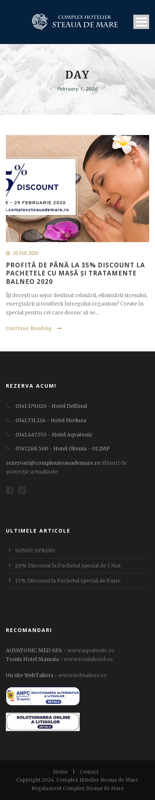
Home (60, 772)
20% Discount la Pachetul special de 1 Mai (67, 565)
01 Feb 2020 (26, 253)
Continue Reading (34, 328)
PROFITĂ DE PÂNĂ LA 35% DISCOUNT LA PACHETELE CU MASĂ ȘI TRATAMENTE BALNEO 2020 (75, 273)
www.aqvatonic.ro (90, 650)
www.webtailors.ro (82, 675)
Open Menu (141, 22)
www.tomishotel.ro (88, 659)
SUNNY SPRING (35, 550)
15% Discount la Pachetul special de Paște (67, 580)
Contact (89, 772)
